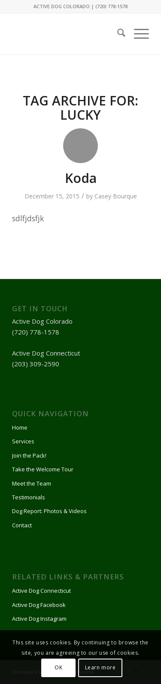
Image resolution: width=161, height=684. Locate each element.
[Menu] (137, 33)
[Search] (117, 33)
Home (19, 427)
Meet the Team (31, 483)
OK (58, 667)
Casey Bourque (115, 196)
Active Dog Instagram (39, 618)
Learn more (100, 667)
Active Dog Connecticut (41, 590)
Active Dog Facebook (39, 605)
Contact (22, 525)
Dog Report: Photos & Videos (49, 511)
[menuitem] (117, 33)
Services (23, 441)
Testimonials (28, 497)
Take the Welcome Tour (42, 469)
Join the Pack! (29, 455)
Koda (81, 178)
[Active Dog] (67, 31)
